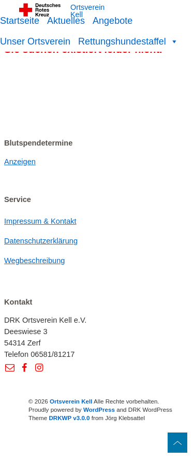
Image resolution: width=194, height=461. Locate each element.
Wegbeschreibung (34, 260)
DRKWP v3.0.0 (69, 417)
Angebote (112, 21)
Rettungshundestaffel (128, 41)
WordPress (99, 409)
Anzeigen (20, 161)
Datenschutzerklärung (41, 241)
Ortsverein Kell (87, 11)
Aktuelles (66, 21)
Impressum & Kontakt (40, 221)
